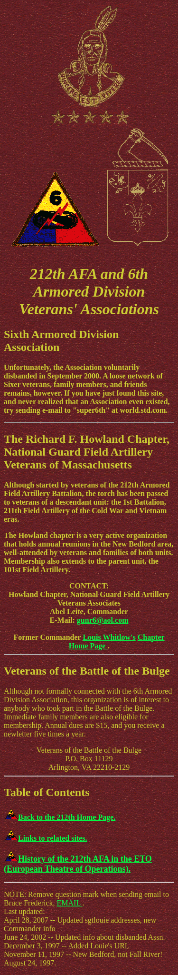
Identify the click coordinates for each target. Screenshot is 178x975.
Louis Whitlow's (109, 637)
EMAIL (70, 903)
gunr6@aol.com (103, 620)
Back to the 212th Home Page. (59, 817)
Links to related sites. (45, 838)
